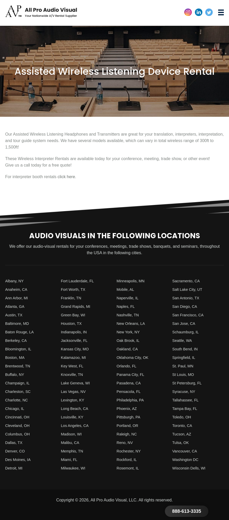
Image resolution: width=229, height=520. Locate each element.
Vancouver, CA (186, 451)
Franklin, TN (72, 298)
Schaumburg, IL (187, 332)
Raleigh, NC (128, 434)
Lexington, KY (74, 400)
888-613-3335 (186, 511)
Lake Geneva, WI (77, 383)
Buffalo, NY (15, 374)
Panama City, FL (132, 374)
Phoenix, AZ (128, 408)
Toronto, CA (183, 425)
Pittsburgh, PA (130, 417)
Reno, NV (125, 442)
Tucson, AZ (182, 434)
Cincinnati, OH (18, 417)
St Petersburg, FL (188, 383)
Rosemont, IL (129, 468)
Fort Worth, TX (74, 289)
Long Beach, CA (76, 408)
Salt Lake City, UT (188, 289)
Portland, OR (128, 425)
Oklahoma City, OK (134, 357)
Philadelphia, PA (132, 400)
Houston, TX (72, 323)
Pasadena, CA (130, 383)
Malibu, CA (71, 442)
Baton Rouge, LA (21, 332)
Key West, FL (73, 366)
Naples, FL (126, 306)
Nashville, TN (129, 315)
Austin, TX (14, 315)
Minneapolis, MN (132, 281)
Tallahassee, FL (186, 400)
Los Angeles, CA (76, 425)
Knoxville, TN (73, 374)
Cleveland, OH (18, 425)
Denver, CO (16, 451)
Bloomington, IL (19, 349)
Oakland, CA (128, 349)
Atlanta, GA (15, 306)
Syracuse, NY (185, 391)
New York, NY (129, 332)
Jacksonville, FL (75, 340)
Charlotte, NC (17, 400)
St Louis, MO (184, 374)
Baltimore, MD (18, 323)
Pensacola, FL (130, 391)
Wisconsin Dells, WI (190, 468)
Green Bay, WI (74, 315)
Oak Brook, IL (129, 340)
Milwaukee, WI (74, 468)
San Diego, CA (186, 306)
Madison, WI (72, 434)
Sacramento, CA (187, 281)
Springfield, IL (185, 357)
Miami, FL (70, 459)
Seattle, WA (183, 340)
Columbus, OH (18, 434)
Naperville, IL (129, 298)
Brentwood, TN (19, 366)
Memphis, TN (73, 451)
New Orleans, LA (132, 323)
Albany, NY (15, 281)
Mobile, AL (126, 289)
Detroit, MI (14, 468)
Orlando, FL (127, 366)
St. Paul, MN (184, 366)
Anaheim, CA (17, 289)
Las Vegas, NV (74, 391)
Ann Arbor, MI (17, 298)
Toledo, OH (182, 417)
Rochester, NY (130, 451)
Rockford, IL (128, 459)
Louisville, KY (73, 417)
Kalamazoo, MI (75, 357)
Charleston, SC (19, 391)
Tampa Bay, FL (186, 408)
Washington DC (186, 459)
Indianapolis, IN (75, 332)
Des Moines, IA (19, 459)
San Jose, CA (185, 323)
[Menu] (221, 12)
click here (66, 177)
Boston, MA (16, 357)
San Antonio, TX (187, 298)
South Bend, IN (186, 349)
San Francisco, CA (189, 315)
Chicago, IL (15, 408)
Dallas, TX (14, 442)
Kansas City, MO (76, 349)
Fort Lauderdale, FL (79, 281)
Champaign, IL (18, 383)
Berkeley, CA (17, 340)
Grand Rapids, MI (77, 306)
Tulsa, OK (181, 442)
